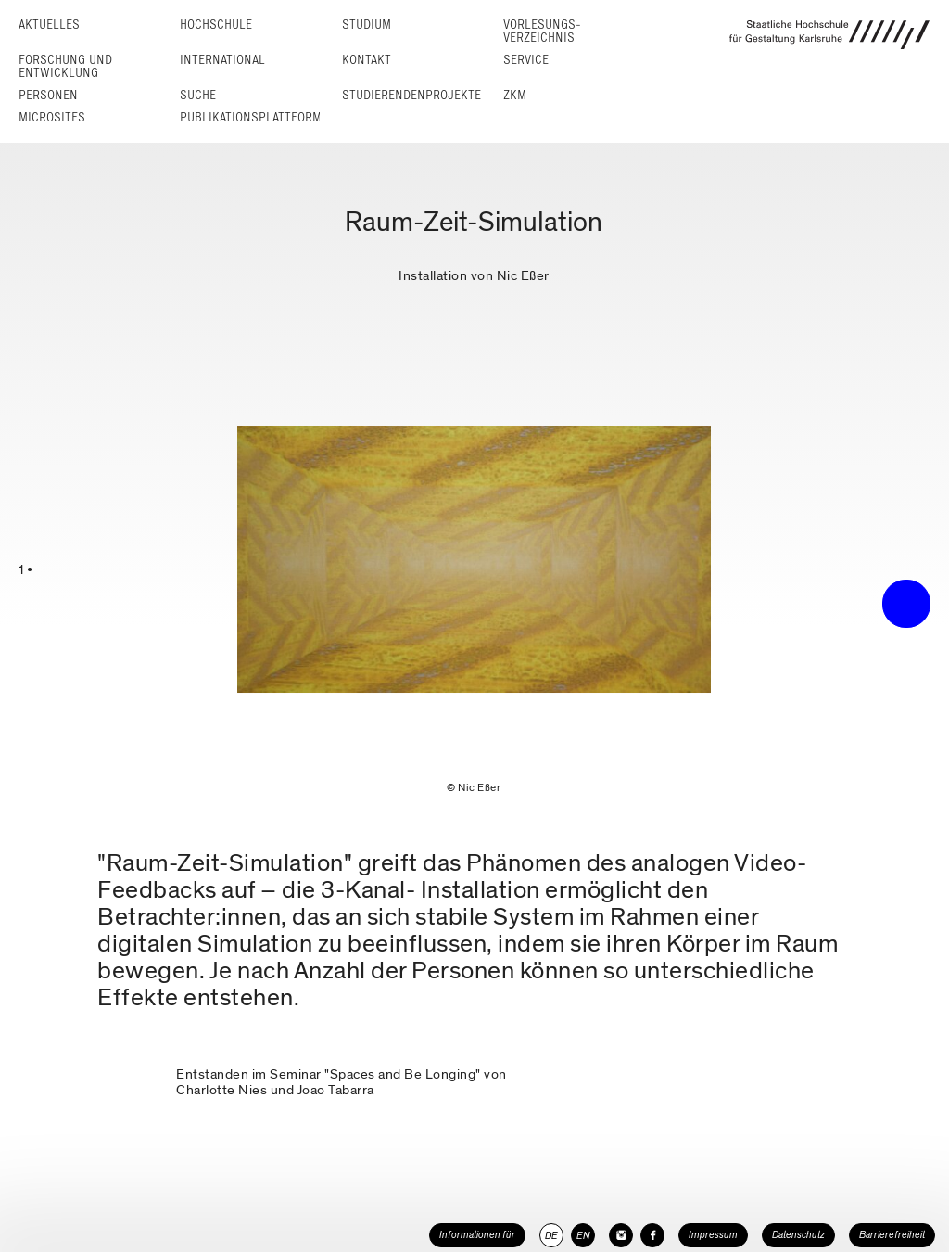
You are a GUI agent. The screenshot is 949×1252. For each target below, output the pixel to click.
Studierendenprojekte (411, 95)
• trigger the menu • (906, 604)
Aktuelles (49, 24)
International (222, 60)
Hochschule (216, 24)
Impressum (713, 1235)
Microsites (52, 117)
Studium (366, 24)
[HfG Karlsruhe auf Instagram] (621, 1235)
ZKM (514, 95)
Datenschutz (798, 1235)
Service (526, 60)
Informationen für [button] (477, 1235)
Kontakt (366, 60)
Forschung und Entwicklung (65, 66)
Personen (48, 95)
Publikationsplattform (251, 117)
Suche (198, 95)
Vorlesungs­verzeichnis (542, 31)
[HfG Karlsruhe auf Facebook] (652, 1235)
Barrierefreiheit (892, 1235)
